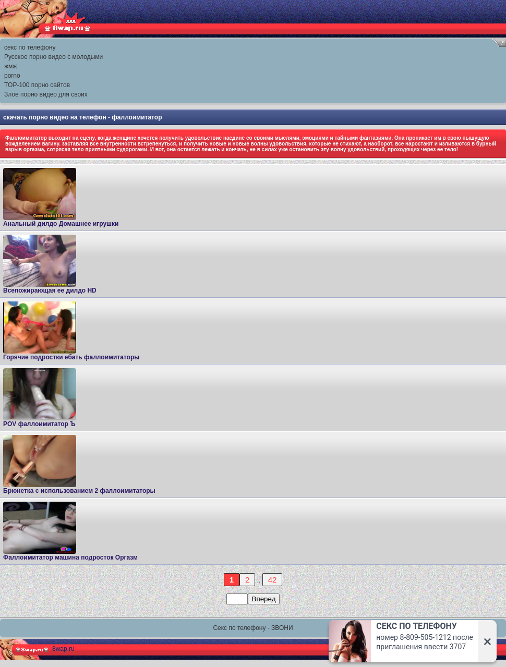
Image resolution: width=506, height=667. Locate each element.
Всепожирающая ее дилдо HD (50, 264)
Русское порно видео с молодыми (53, 56)
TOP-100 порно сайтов (37, 85)
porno (12, 75)
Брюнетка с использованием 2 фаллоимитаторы (79, 464)
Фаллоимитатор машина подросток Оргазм (70, 531)
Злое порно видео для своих (46, 94)
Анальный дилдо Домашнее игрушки (61, 197)
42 (272, 579)
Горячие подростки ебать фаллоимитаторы (71, 331)
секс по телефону (29, 47)
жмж (10, 66)
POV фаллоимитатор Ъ (39, 398)
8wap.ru (63, 648)
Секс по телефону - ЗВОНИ (253, 628)
